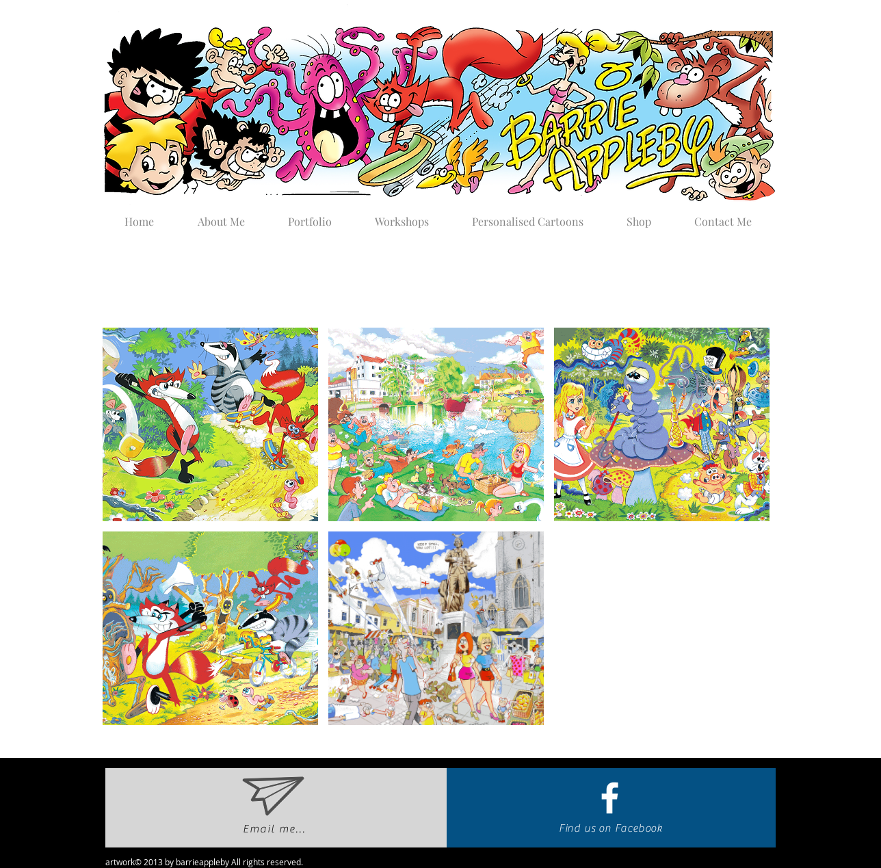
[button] (309, 215)
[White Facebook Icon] (610, 798)
